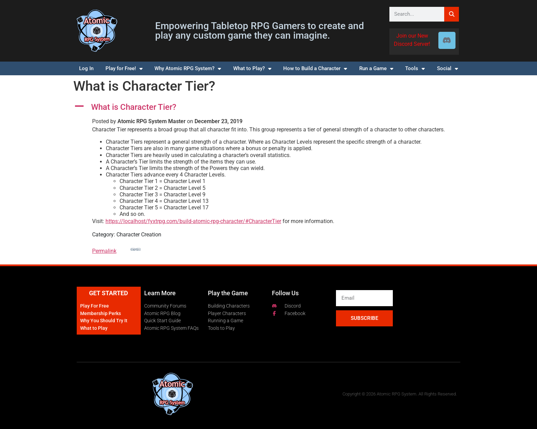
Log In (86, 68)
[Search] (451, 14)
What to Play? (252, 69)
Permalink (116, 249)
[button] (268, 107)
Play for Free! (123, 69)
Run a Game (376, 69)
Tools (415, 69)
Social (447, 69)
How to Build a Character (315, 69)
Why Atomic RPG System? (187, 69)
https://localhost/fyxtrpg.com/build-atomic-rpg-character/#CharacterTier (193, 221)
